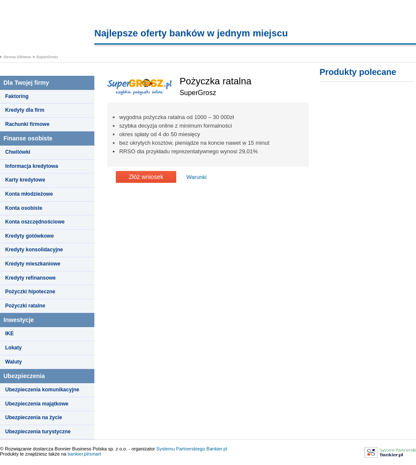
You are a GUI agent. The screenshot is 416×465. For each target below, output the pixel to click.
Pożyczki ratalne (25, 306)
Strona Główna (17, 57)
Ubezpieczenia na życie (33, 417)
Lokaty (13, 348)
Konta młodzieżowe (29, 194)
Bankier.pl (216, 448)
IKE (9, 334)
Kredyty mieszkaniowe (32, 264)
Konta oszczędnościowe (35, 222)
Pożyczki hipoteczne (30, 292)
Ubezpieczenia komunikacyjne (42, 390)
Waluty (13, 362)
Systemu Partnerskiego (181, 448)
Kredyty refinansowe (30, 278)
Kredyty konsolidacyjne (34, 250)
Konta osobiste (23, 208)
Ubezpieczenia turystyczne (38, 432)
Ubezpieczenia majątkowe (36, 404)
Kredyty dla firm (24, 110)
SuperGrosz (47, 57)
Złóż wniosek (146, 176)
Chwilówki (17, 152)
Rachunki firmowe (27, 124)
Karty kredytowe (25, 180)
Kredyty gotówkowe (29, 236)
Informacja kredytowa (31, 166)
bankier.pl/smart (84, 453)
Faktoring (17, 96)
